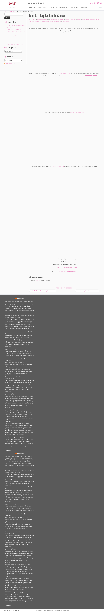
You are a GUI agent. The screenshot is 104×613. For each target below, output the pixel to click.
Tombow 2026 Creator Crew (37, 7)
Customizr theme (65, 610)
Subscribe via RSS (10, 63)
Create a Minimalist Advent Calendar (12, 348)
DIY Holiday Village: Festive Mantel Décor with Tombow (17, 393)
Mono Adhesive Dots (64, 73)
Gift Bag (62, 19)
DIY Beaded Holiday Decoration (12, 409)
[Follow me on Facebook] (34, 3)
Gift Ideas (67, 19)
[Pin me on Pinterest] (44, 3)
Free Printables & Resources (78, 7)
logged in (38, 280)
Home (5, 11)
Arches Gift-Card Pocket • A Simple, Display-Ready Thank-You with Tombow (16, 32)
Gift (59, 19)
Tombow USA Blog (20, 298)
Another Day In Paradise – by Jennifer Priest (42, 291)
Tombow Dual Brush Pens (55, 21)
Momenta (79, 19)
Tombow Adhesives (44, 21)
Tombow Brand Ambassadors (58, 7)
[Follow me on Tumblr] (39, 3)
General (45, 19)
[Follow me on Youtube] (41, 3)
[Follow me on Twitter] (32, 3)
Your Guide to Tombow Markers (16, 44)
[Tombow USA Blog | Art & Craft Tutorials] (12, 5)
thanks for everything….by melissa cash (87, 291)
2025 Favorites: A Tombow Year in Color (13, 301)
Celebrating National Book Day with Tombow (14, 332)
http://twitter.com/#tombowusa (67, 271)
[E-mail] (29, 3)
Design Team (12, 11)
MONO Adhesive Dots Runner (88, 19)
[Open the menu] (100, 7)
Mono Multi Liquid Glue (91, 75)
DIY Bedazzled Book (9, 438)
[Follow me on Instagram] (37, 3)
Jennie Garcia (73, 19)
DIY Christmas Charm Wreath (11, 423)
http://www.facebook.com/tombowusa (67, 267)
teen (38, 21)
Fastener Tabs (54, 19)
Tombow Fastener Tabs (58, 166)
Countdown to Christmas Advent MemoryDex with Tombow (17, 376)
